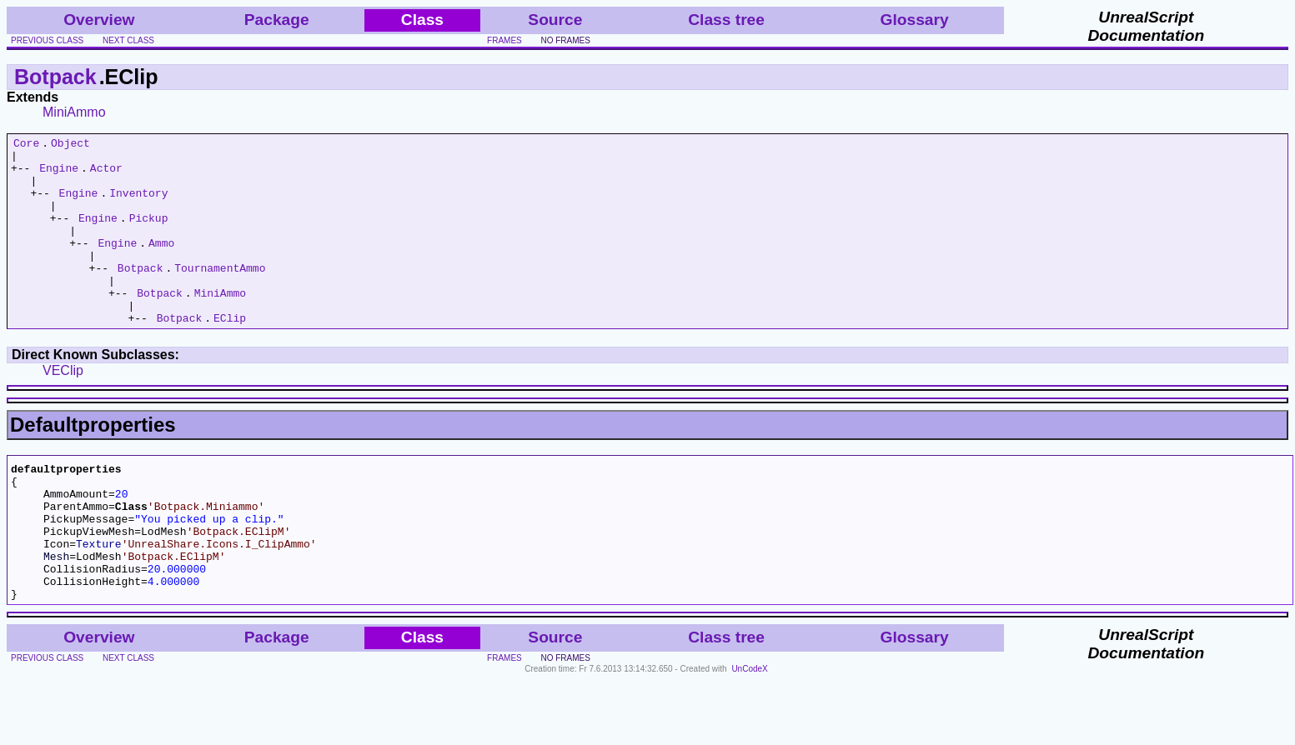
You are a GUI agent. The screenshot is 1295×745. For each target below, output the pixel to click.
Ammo (161, 265)
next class (128, 40)
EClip (229, 355)
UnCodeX (749, 733)
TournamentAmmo (219, 295)
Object (70, 145)
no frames (565, 40)
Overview (98, 19)
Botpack (55, 76)
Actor (106, 175)
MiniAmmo (74, 112)
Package (276, 19)
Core (26, 145)
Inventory (138, 205)
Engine (58, 175)
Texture (99, 598)
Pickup (148, 235)
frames (504, 40)
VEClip (63, 408)
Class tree (726, 19)
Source (555, 19)
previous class (47, 40)
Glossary (915, 19)
